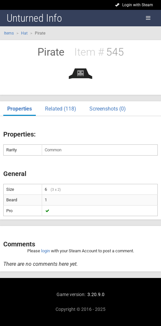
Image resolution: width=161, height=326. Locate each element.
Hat (24, 33)
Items (9, 33)
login (45, 250)
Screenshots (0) (107, 109)
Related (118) (60, 109)
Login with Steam (137, 5)
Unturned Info (34, 18)
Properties (19, 109)
